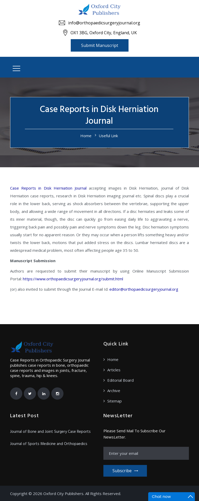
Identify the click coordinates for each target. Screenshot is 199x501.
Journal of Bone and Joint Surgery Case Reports (50, 432)
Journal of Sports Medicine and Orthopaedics (48, 444)
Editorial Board (120, 380)
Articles (113, 369)
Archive (113, 390)
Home (85, 135)
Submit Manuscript (99, 45)
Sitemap (114, 400)
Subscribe (125, 471)
